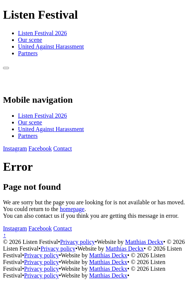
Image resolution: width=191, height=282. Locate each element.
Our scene (30, 40)
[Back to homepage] (11, 84)
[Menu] (6, 68)
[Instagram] (15, 148)
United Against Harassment (51, 46)
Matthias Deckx (144, 242)
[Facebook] (40, 148)
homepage (72, 209)
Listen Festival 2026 (42, 33)
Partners (27, 53)
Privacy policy (77, 242)
